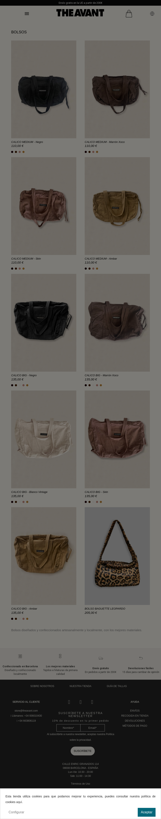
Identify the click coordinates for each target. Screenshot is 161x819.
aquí (19, 802)
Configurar (16, 812)
